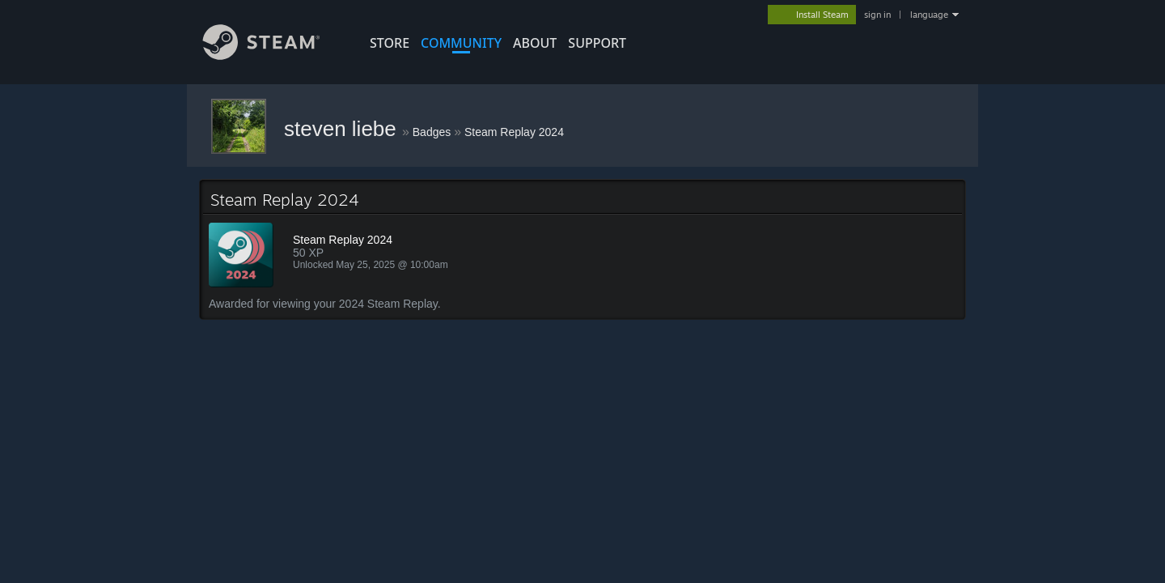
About (535, 43)
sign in (877, 14)
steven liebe (343, 129)
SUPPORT (597, 43)
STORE (389, 43)
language (929, 14)
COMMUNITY (461, 43)
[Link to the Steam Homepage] (273, 55)
